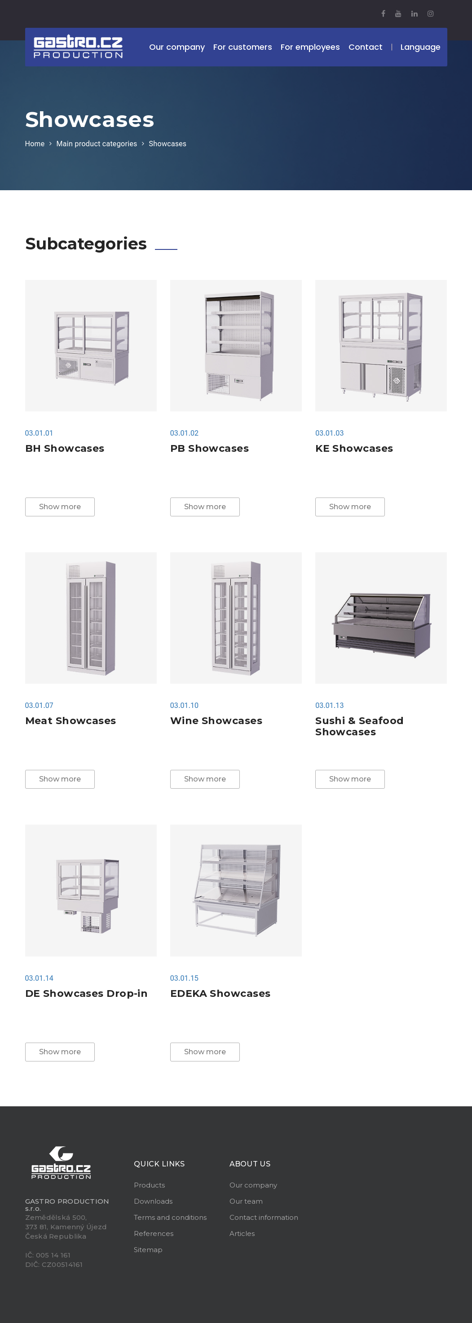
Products (149, 1185)
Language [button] (421, 46)
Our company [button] (177, 46)
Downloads (153, 1201)
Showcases (167, 144)
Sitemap (148, 1249)
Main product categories (96, 144)
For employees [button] (310, 46)
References (153, 1233)
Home (35, 144)
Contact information (263, 1217)
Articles (242, 1233)
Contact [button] (365, 46)
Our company (253, 1185)
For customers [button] (242, 46)
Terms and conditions (170, 1217)
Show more (60, 506)
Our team (246, 1201)
